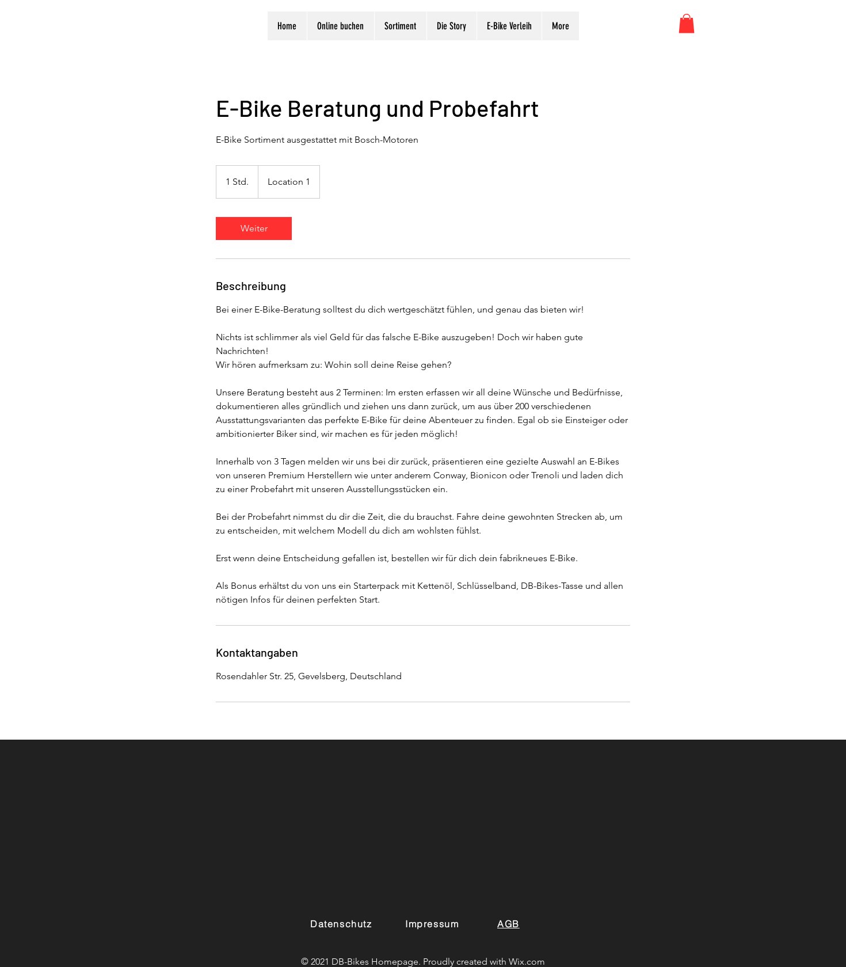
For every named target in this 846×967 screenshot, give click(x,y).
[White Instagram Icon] (787, 90)
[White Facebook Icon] (762, 90)
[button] (687, 23)
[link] (254, 228)
